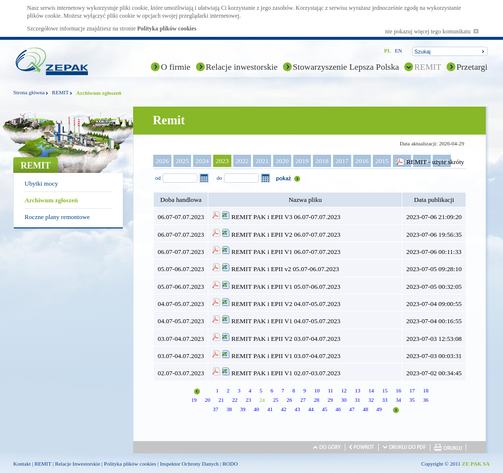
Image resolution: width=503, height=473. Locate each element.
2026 (162, 161)
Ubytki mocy (41, 183)
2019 (302, 161)
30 (343, 400)
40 (256, 409)
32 (371, 400)
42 (283, 409)
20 (207, 400)
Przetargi (471, 67)
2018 (322, 161)
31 (357, 400)
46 (338, 409)
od (158, 178)
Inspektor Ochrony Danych (189, 464)
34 (398, 400)
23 (248, 400)
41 (270, 409)
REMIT (427, 67)
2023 (222, 161)
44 (310, 409)
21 (221, 400)
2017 (342, 161)
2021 (262, 161)
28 (316, 400)
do (219, 178)
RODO (230, 464)
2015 (382, 161)
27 (303, 400)
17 (412, 390)
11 (330, 390)
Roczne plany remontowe (57, 217)
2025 (182, 161)
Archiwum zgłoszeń (51, 200)
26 (289, 400)
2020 (282, 161)
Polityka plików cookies (166, 28)
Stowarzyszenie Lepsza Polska (346, 67)
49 (379, 409)
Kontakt (21, 464)
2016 (362, 161)
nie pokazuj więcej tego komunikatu (431, 31)
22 (234, 400)
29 (330, 400)
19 (193, 400)
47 (352, 409)
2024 (202, 161)
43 (297, 409)
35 (412, 400)
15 (385, 390)
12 (344, 390)
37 (215, 409)
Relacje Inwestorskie (77, 464)
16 (398, 390)
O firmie (175, 67)
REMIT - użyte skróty (435, 162)
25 (276, 400)
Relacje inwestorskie (242, 67)
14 (371, 390)
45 (324, 409)
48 (365, 409)
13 (358, 390)
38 (229, 409)
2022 (242, 161)
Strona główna (29, 92)
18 (425, 390)
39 (243, 409)
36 (425, 400)
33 (385, 400)
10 (317, 390)
